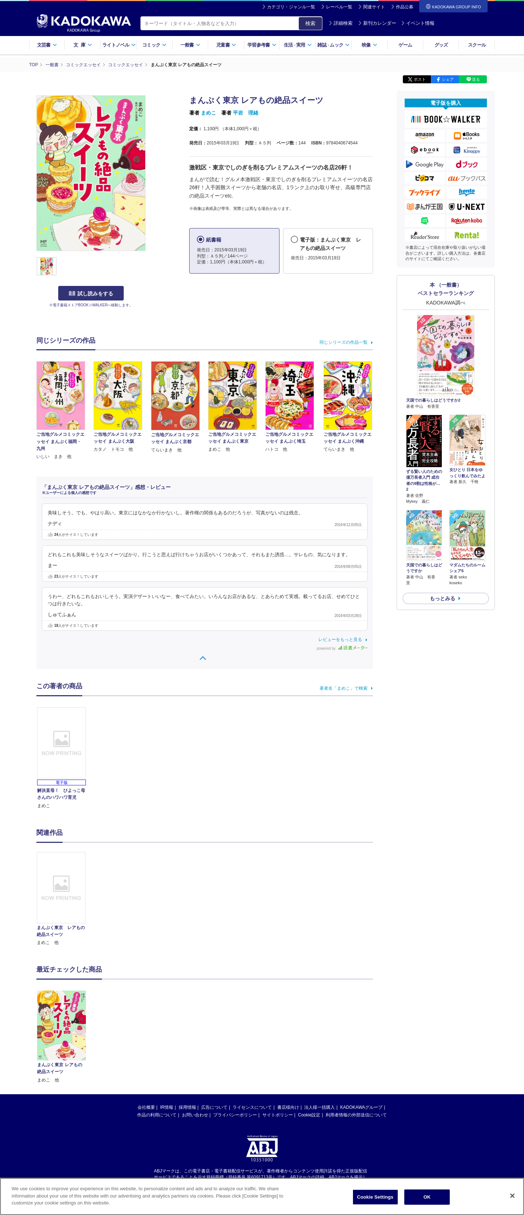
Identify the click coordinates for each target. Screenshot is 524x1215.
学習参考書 (262, 45)
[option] (65, 899)
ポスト (420, 79)
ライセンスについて (252, 1037)
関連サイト (374, 6)
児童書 (226, 45)
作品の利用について (156, 1045)
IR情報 (166, 1037)
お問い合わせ (195, 1045)
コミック (154, 45)
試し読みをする (91, 293)
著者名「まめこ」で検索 (343, 688)
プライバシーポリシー (235, 1045)
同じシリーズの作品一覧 (343, 342)
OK (427, 1197)
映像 (369, 45)
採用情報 (187, 1037)
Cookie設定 (309, 1045)
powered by (342, 648)
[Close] (512, 1196)
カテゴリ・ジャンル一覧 (291, 6)
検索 (310, 23)
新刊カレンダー (377, 23)
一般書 (190, 45)
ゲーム (405, 45)
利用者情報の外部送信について (356, 1045)
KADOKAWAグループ (361, 1037)
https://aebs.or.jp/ (236, 1113)
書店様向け (288, 1037)
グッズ (441, 45)
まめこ (208, 113)
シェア (448, 79)
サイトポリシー (277, 1045)
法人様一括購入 (319, 1037)
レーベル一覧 (339, 6)
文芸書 (47, 45)
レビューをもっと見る (340, 639)
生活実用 (298, 45)
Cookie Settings (375, 1197)
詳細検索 (341, 23)
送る (476, 79)
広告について (214, 1037)
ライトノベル (119, 45)
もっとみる (442, 598)
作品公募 (404, 6)
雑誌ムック (333, 45)
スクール (477, 45)
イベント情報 (417, 23)
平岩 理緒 (245, 113)
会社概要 (146, 1037)
